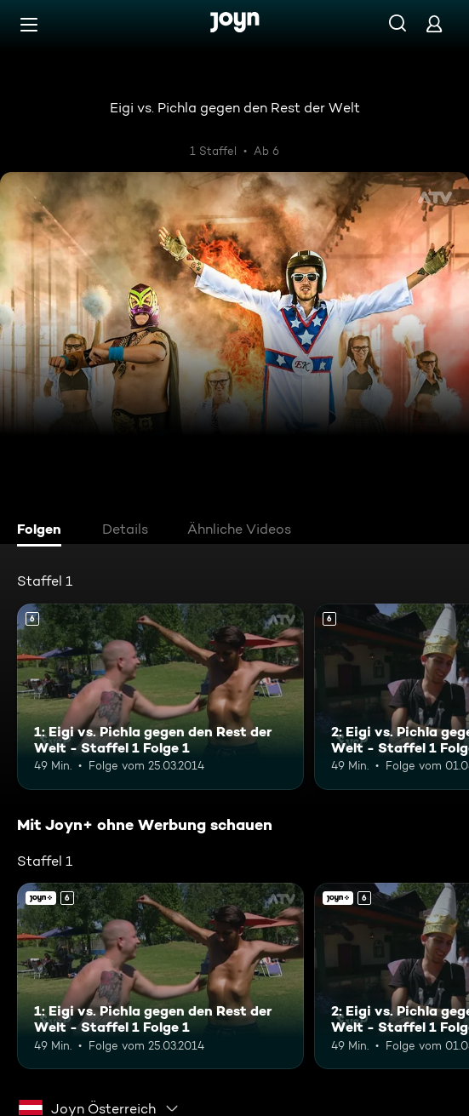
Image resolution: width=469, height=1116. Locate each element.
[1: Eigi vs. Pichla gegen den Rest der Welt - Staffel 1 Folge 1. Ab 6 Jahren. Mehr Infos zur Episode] (160, 697)
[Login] (434, 23)
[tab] (43, 531)
